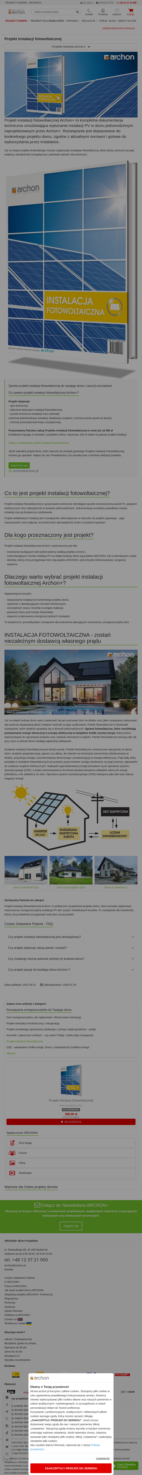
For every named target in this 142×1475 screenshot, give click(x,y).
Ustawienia (102, 1458)
